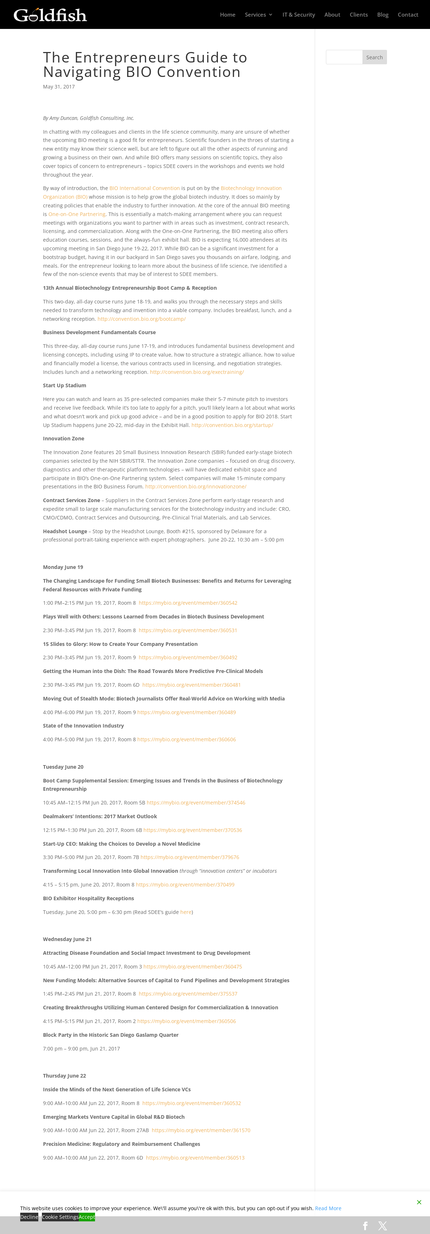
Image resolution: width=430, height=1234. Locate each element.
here (186, 912)
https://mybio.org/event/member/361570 (201, 1130)
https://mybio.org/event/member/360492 (188, 657)
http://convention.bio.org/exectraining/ (197, 371)
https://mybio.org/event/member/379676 (190, 857)
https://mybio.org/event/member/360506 (186, 1021)
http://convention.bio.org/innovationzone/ (195, 486)
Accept (87, 1216)
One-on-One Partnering (77, 214)
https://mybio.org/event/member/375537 (188, 993)
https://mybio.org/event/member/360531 (188, 630)
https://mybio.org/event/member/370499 (185, 884)
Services (255, 15)
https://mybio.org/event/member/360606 (186, 739)
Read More (328, 1208)
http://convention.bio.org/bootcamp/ (142, 318)
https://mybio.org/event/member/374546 (196, 802)
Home (228, 15)
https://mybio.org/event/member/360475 (192, 966)
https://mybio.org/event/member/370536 (192, 830)
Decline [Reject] (29, 1216)
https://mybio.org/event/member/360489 (186, 712)
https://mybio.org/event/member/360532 (191, 1103)
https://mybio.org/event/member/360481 (191, 684)
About (332, 15)
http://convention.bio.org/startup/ (232, 425)
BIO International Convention (144, 188)
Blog (382, 15)
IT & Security (299, 15)
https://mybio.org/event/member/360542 (188, 602)
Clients (359, 15)
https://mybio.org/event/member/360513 (195, 1157)
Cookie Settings (60, 1216)
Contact (408, 15)
